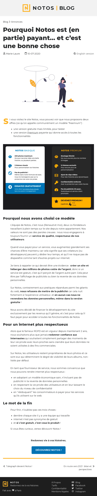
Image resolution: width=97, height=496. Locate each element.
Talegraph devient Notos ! (19, 466)
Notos (14, 482)
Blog (67, 8)
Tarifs (54, 485)
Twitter (77, 488)
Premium (32, 132)
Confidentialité (59, 488)
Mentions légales (60, 491)
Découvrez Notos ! (49, 450)
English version (85, 53)
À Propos (56, 482)
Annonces (16, 21)
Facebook (78, 485)
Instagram (78, 491)
